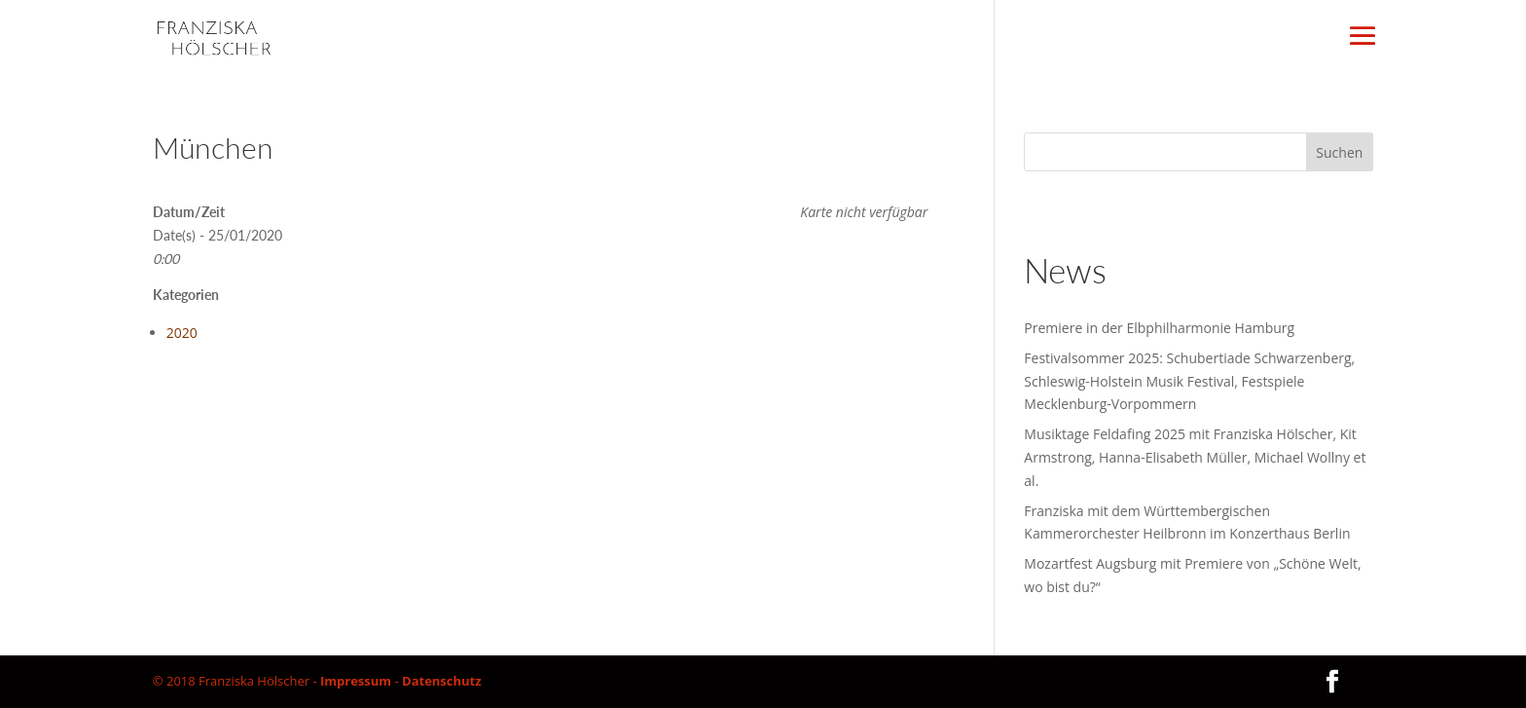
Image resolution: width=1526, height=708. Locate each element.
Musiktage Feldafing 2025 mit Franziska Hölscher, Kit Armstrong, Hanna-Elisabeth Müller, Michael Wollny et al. (1194, 457)
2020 (182, 332)
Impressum (355, 680)
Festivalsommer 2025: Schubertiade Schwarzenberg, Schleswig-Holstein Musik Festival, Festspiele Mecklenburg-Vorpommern (1189, 381)
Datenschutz (442, 680)
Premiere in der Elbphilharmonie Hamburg (1159, 327)
